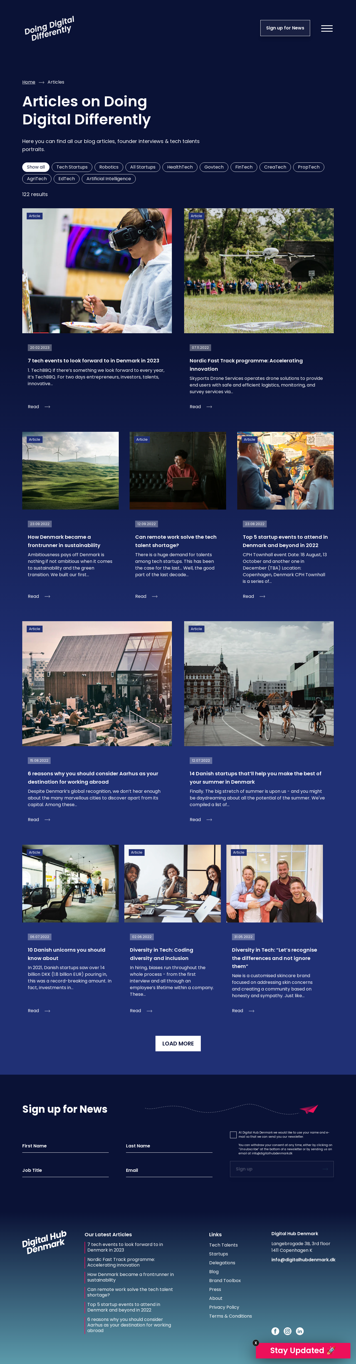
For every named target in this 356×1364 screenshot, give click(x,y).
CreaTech (275, 167)
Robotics (108, 167)
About (215, 1298)
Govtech (214, 167)
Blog (214, 1271)
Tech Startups (72, 167)
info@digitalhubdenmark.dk (272, 1153)
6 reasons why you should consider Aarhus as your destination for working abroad (129, 1325)
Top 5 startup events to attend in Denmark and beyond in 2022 (123, 1307)
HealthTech (180, 167)
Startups (218, 1254)
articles (56, 82)
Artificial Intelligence (108, 178)
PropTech (309, 167)
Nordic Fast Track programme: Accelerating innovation (121, 1262)
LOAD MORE (178, 1043)
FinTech (244, 167)
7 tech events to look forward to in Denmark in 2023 (125, 1247)
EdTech (66, 178)
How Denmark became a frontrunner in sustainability (130, 1277)
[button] (233, 1135)
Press (215, 1289)
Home (28, 82)
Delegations (222, 1263)
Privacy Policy (224, 1307)
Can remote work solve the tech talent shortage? (130, 1292)
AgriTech (37, 178)
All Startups (142, 167)
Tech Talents (223, 1245)
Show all (36, 167)
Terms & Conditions (230, 1316)
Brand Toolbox (225, 1280)
